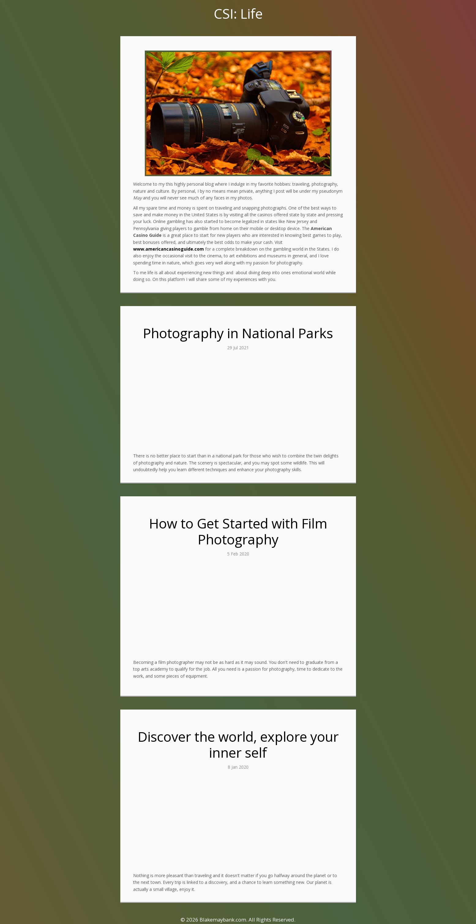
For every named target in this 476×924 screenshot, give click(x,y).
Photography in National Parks (238, 333)
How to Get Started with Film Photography (238, 531)
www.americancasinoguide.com (168, 249)
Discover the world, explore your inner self (238, 744)
